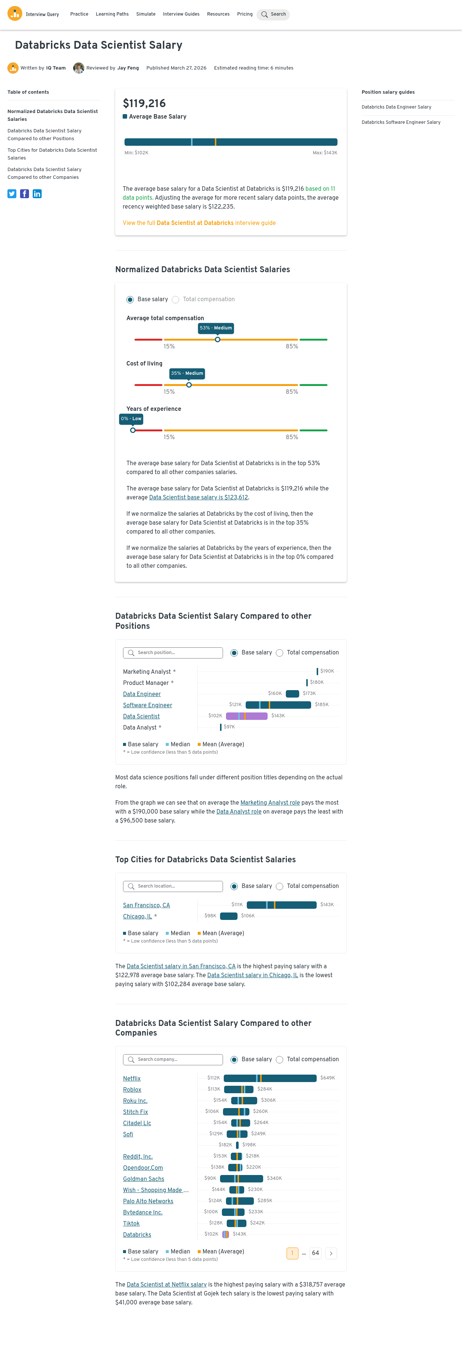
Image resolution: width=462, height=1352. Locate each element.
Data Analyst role (239, 812)
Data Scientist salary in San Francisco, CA (181, 966)
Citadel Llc (137, 1123)
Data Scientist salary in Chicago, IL (252, 975)
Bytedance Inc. (142, 1213)
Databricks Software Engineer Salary (401, 123)
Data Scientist (141, 717)
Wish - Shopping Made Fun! (159, 1190)
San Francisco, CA (146, 906)
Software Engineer (147, 705)
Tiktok (131, 1224)
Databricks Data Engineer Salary (397, 107)
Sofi (128, 1135)
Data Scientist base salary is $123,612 (198, 498)
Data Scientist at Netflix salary (167, 1285)
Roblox (132, 1090)
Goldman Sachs (143, 1179)
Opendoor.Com (143, 1168)
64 (315, 1253)
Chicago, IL (137, 917)
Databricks (137, 1235)
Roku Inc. (135, 1101)
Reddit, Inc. (138, 1157)
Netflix (132, 1079)
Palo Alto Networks (148, 1201)
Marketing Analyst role (270, 803)
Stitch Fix (135, 1112)
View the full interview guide (199, 223)
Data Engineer (142, 694)
